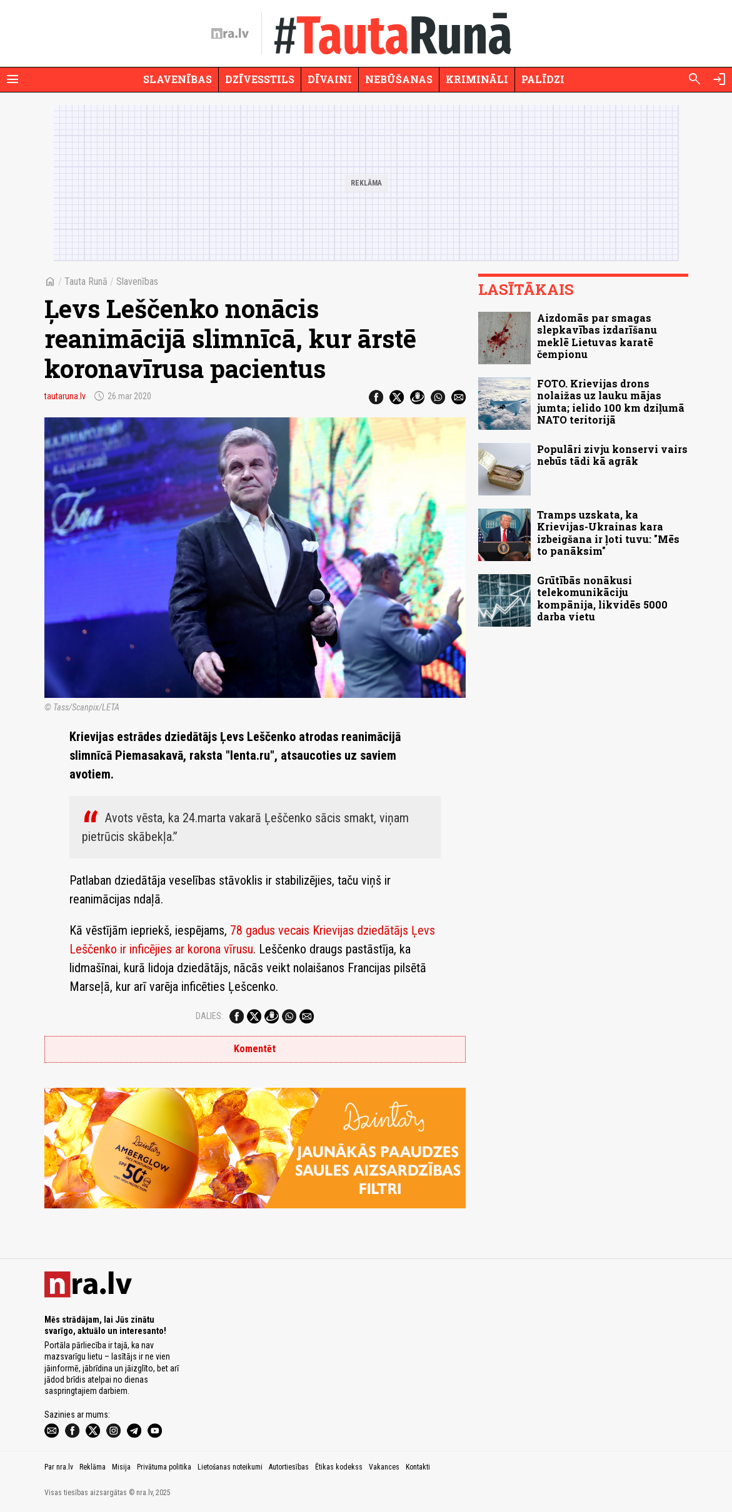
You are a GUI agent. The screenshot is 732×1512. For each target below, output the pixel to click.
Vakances (384, 1467)
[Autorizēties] (719, 79)
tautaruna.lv (65, 396)
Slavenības (177, 79)
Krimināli (477, 79)
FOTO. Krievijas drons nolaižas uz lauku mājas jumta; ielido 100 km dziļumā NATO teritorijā (610, 401)
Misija (121, 1467)
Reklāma (92, 1467)
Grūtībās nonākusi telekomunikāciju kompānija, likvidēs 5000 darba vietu (602, 598)
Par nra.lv (58, 1467)
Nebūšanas (399, 79)
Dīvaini (330, 79)
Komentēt (255, 1049)
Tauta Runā (86, 281)
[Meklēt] (694, 79)
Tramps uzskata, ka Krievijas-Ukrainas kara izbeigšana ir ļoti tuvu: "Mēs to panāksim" (608, 532)
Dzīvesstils (259, 79)
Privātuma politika (164, 1467)
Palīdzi (542, 79)
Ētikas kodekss (339, 1467)
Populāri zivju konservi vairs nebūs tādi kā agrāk (612, 454)
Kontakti (418, 1467)
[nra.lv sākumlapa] (230, 33)
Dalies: (209, 1016)
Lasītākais (526, 289)
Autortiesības (289, 1467)
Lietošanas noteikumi (230, 1467)
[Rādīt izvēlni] (12, 79)
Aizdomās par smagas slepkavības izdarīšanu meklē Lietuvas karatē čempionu (597, 336)
